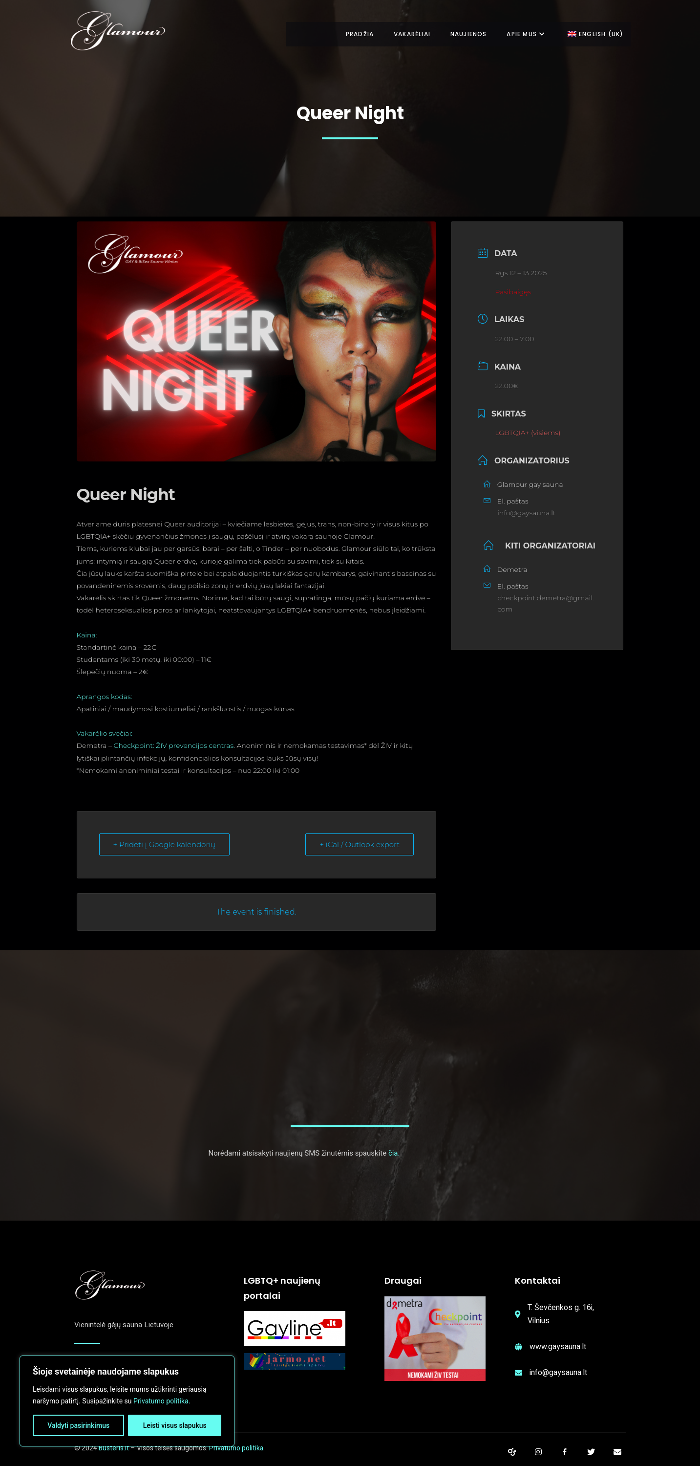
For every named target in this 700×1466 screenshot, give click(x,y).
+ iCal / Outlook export (359, 844)
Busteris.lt (114, 1448)
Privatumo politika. (161, 1401)
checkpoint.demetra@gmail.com (545, 603)
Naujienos (464, 34)
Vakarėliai (405, 34)
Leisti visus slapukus (175, 1425)
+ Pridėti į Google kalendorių (164, 844)
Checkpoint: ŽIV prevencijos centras (174, 745)
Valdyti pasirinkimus (78, 1425)
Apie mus (524, 34)
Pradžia (351, 34)
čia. (394, 1153)
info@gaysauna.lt (526, 512)
